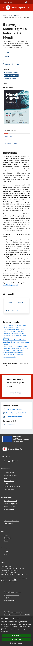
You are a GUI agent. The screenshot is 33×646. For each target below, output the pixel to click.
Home (4, 15)
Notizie (16, 15)
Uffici (5, 478)
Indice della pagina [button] (11, 131)
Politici (6, 484)
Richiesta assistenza (10, 600)
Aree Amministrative (10, 475)
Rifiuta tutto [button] (16, 639)
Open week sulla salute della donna (13, 329)
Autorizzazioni (8, 524)
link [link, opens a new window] (7, 631)
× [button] (31, 617)
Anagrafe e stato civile (10, 501)
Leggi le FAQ (7, 598)
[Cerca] (29, 8)
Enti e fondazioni (9, 481)
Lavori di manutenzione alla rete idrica (14, 331)
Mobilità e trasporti (9, 509)
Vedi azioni (8, 57)
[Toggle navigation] (3, 8)
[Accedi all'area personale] (26, 2)
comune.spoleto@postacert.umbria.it (15, 579)
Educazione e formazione (11, 521)
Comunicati (7, 538)
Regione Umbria (7, 2)
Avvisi (6, 541)
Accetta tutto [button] (16, 635)
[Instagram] (13, 461)
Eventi (6, 554)
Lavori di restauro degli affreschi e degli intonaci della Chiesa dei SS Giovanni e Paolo (16, 347)
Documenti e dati (9, 489)
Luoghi (6, 552)
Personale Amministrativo (12, 486)
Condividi (7, 53)
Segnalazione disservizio (11, 595)
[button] (16, 643)
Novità (10, 15)
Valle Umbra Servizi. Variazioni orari (13, 334)
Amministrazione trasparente (13, 612)
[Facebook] (4, 461)
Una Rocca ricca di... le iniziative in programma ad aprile (13, 356)
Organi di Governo (9, 472)
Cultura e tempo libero (10, 504)
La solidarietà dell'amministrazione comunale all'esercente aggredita (13, 351)
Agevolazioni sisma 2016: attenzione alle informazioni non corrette (15, 326)
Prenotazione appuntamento (12, 592)
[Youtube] (9, 461)
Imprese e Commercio (10, 506)
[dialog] (16, 631)
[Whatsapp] (18, 461)
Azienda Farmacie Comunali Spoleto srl (14, 340)
